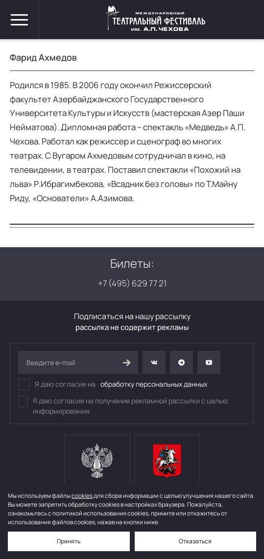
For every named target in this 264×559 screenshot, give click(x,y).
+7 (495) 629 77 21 (132, 283)
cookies (82, 495)
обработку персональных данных (153, 384)
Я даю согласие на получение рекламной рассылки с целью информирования (123, 406)
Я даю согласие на (112, 385)
